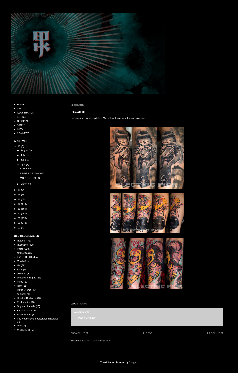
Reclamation (23, 302)
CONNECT (23, 133)
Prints (20, 281)
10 (19, 213)
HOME (20, 104)
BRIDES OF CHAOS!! (32, 173)
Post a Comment (87, 317)
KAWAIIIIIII (26, 168)
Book (19, 269)
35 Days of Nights (26, 277)
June (24, 159)
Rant (19, 285)
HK (18, 265)
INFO (20, 129)
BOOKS (21, 117)
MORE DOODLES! (30, 178)
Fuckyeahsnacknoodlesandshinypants (37, 318)
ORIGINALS (23, 121)
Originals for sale (26, 306)
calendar (21, 294)
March (24, 184)
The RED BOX (25, 257)
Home (147, 333)
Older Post (215, 333)
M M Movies (23, 329)
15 (19, 190)
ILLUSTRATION (25, 112)
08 (19, 222)
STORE (21, 125)
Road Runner (24, 314)
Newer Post (79, 333)
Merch (20, 261)
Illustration (22, 244)
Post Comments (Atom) (98, 340)
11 (19, 208)
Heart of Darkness (26, 298)
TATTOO (21, 108)
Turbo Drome (24, 289)
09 (19, 218)
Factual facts (24, 310)
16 (19, 146)
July (23, 155)
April (23, 164)
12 (19, 204)
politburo (21, 273)
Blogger (133, 362)
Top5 (19, 325)
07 (19, 227)
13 (19, 199)
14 (19, 194)
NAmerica (22, 253)
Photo (20, 248)
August (25, 150)
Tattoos (83, 303)
